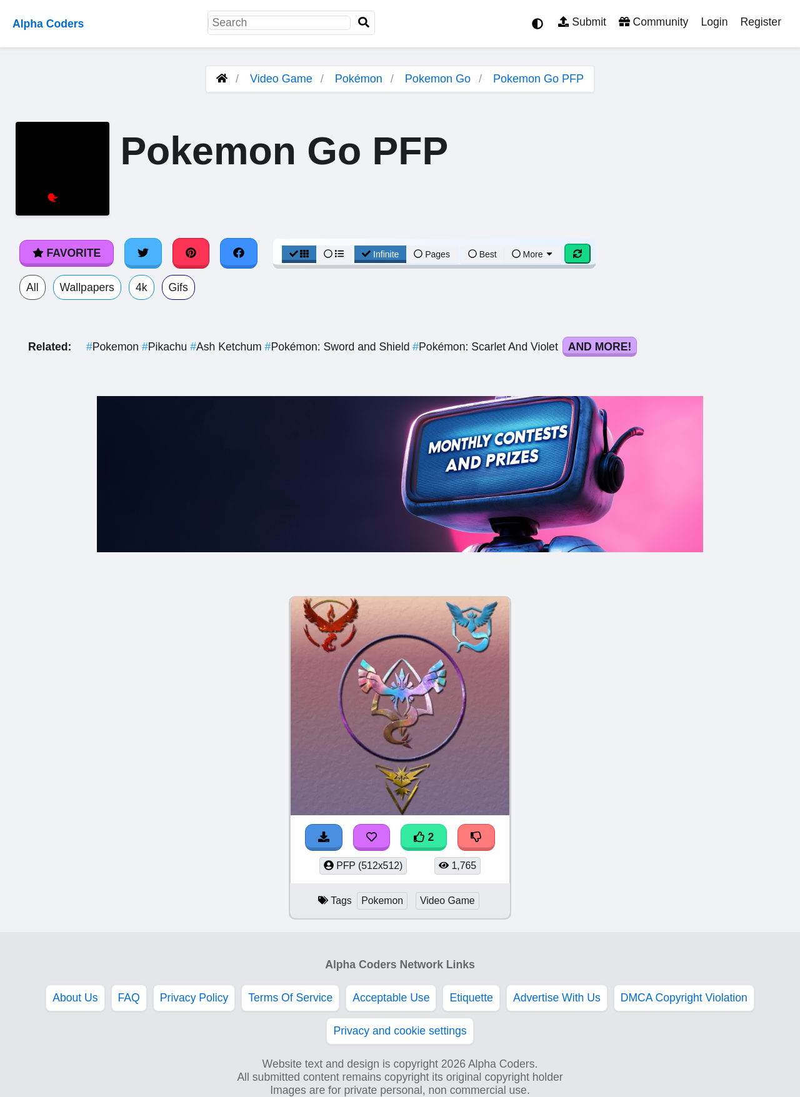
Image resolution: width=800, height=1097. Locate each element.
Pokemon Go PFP (538, 78)
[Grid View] (299, 254)
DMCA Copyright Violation (684, 997)
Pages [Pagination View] (432, 254)
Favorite (66, 253)
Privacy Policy (194, 997)
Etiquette (470, 997)
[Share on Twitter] (143, 253)
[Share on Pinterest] (191, 253)
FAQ (129, 997)
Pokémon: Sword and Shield (339, 346)
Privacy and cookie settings (399, 1031)
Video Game (281, 78)
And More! (600, 346)
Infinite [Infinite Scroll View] (380, 254)
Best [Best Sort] (482, 254)
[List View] (333, 254)
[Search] (363, 22)
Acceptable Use (390, 997)
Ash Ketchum (227, 346)
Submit (582, 22)
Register (760, 22)
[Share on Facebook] (239, 253)
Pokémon (358, 78)
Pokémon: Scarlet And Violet (486, 346)
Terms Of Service (290, 997)
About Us (75, 997)
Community (653, 22)
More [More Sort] (533, 254)
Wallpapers (87, 287)
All (32, 287)
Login (714, 22)
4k (142, 287)
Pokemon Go (438, 78)
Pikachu (166, 346)
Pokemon (114, 346)
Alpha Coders (48, 23)
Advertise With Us (557, 997)
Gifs (178, 287)
